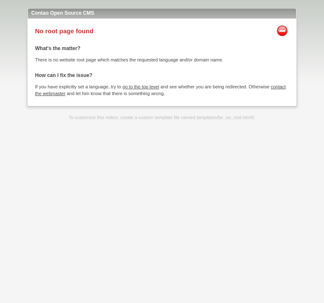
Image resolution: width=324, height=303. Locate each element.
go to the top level (140, 86)
